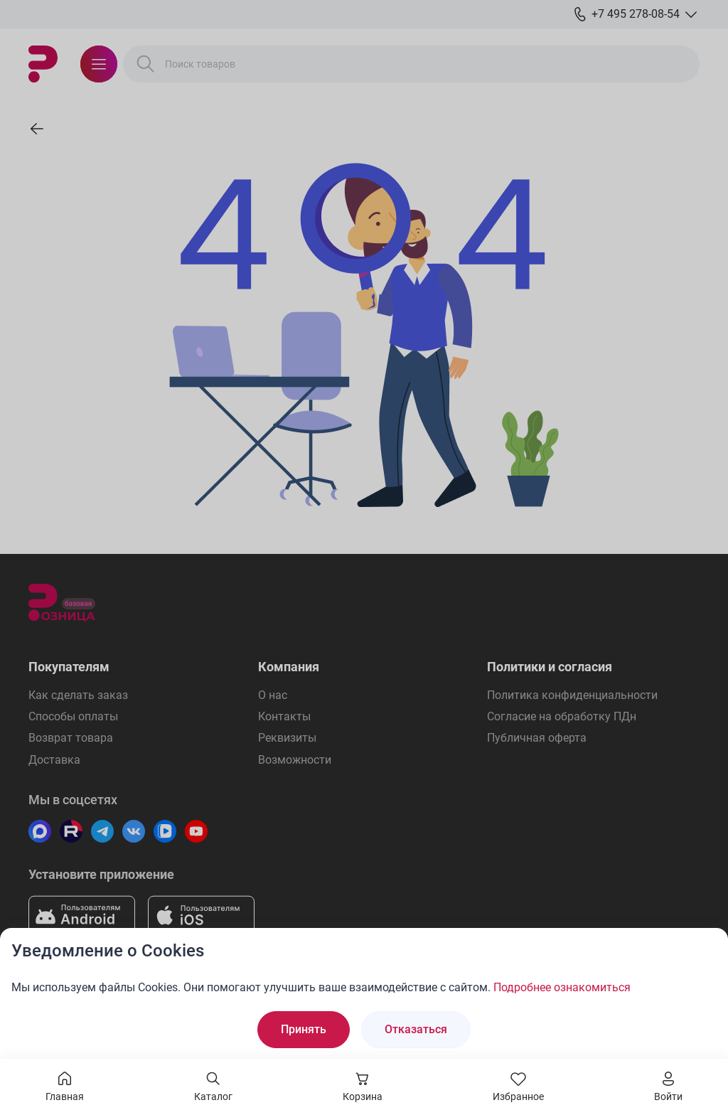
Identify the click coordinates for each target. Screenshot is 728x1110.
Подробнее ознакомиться (562, 987)
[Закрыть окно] (708, 947)
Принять (303, 1029)
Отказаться (416, 1029)
